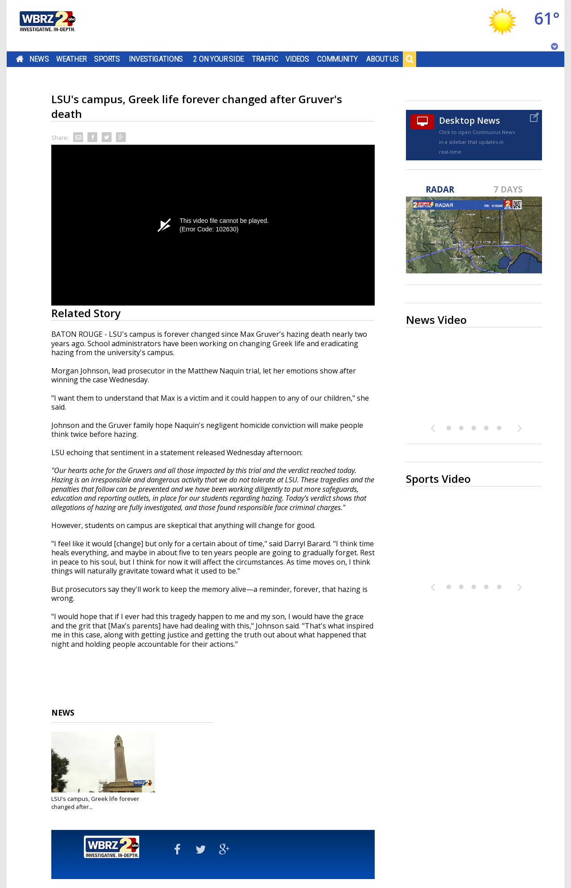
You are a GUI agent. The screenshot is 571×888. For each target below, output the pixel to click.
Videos (297, 58)
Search (409, 58)
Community (337, 58)
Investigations (156, 58)
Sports (107, 58)
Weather (71, 58)
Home (20, 58)
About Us (382, 58)
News (39, 58)
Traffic (265, 58)
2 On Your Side (218, 58)
